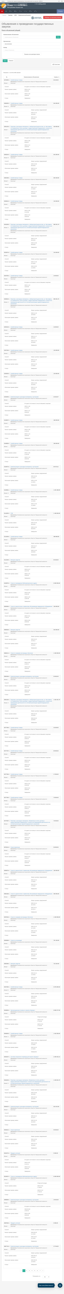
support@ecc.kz (23, 4)
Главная (4, 15)
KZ (59, 1)
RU (62, 1)
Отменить (11, 60)
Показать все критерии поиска (32, 54)
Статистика (56, 64)
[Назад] (21, 1275)
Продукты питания (16, 1157)
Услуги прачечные (16, 848)
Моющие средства (16, 559)
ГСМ (12, 513)
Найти (5, 60)
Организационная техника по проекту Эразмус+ (23, 1015)
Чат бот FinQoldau (22, 5)
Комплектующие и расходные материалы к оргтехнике (25, 396)
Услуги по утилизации (16, 945)
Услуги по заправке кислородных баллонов (22, 654)
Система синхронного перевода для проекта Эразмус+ (25, 1061)
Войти (60, 11)
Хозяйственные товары (17, 80)
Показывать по (36, 1280)
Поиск (58, 37)
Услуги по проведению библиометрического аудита (24, 583)
